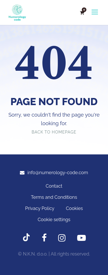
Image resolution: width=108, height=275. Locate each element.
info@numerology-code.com (57, 172)
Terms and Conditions (54, 197)
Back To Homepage (54, 132)
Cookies (74, 208)
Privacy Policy (39, 208)
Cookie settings (54, 219)
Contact (54, 186)
